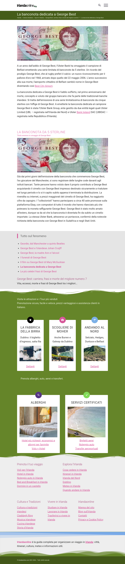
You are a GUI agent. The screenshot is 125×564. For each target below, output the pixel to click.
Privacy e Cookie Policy (90, 519)
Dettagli (30, 366)
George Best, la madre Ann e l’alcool (39, 252)
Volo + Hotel (38, 448)
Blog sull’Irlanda (86, 511)
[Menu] (105, 5)
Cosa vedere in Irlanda (75, 469)
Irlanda (89, 542)
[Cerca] (99, 5)
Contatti (82, 515)
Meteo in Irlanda (71, 486)
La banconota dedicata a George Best (46, 14)
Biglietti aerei (87, 440)
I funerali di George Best (33, 257)
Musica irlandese (26, 519)
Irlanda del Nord (71, 477)
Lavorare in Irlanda (58, 511)
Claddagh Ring (25, 515)
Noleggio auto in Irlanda (30, 477)
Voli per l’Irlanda (25, 469)
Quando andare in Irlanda (76, 490)
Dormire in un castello (29, 486)
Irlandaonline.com (23, 560)
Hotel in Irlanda (25, 473)
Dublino (67, 482)
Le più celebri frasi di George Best (38, 271)
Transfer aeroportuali (86, 448)
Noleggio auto (86, 444)
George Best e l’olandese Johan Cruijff (41, 248)
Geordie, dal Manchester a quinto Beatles (42, 243)
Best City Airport (43, 85)
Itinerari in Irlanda (72, 473)
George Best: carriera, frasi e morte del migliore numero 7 (52, 279)
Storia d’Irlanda (25, 527)
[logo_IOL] (27, 5)
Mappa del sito (86, 507)
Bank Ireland (83, 112)
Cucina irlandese (26, 523)
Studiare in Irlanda (57, 507)
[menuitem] (99, 5)
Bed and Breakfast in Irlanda (32, 482)
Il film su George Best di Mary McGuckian (42, 262)
